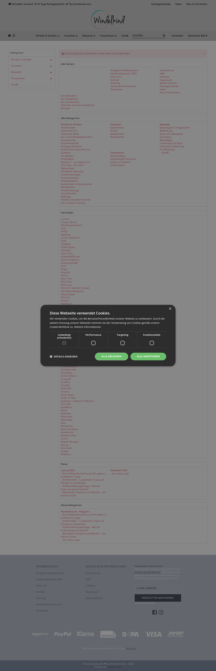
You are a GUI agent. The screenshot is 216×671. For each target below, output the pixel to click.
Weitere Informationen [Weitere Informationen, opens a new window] (87, 327)
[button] (63, 356)
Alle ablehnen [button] (112, 356)
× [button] (170, 309)
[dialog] (108, 335)
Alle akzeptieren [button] (148, 356)
